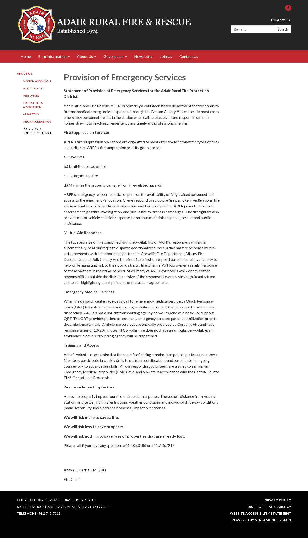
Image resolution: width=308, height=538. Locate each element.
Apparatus (30, 114)
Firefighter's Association (33, 105)
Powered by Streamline (254, 520)
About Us (24, 73)
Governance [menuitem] (113, 56)
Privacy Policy (277, 500)
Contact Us (280, 20)
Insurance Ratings (37, 121)
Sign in (285, 520)
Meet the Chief (34, 88)
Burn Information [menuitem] (52, 56)
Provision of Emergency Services (38, 131)
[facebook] (288, 9)
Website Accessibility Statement (260, 513)
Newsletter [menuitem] (143, 56)
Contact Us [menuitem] (188, 56)
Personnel (31, 95)
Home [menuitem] (25, 56)
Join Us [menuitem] (166, 56)
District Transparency (269, 507)
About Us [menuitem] (85, 56)
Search (283, 29)
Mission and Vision (37, 81)
